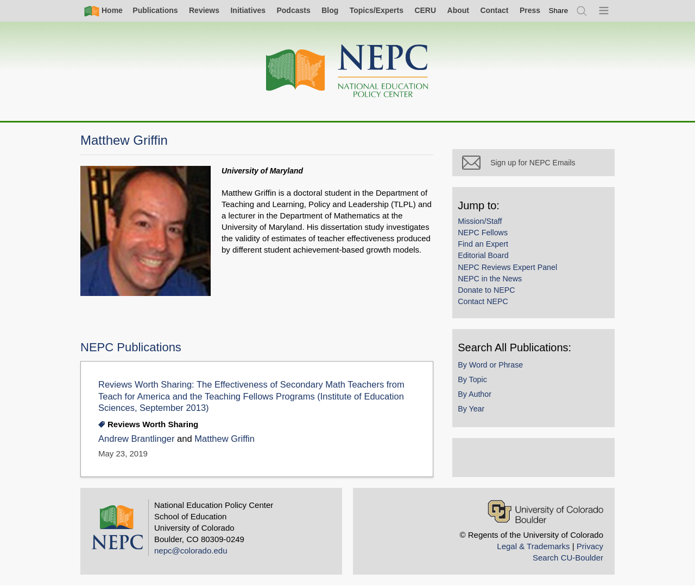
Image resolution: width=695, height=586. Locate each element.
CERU (425, 10)
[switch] (558, 11)
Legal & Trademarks (533, 546)
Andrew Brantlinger (137, 439)
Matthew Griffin (224, 439)
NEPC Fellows (488, 237)
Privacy (590, 546)
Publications (155, 10)
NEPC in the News (495, 283)
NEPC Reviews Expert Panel (512, 271)
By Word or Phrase (495, 369)
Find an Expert (488, 248)
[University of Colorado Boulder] (545, 511)
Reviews (204, 10)
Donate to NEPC (491, 294)
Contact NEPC (488, 305)
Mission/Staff (485, 225)
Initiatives (248, 10)
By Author (479, 398)
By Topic (477, 383)
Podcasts (293, 10)
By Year (476, 413)
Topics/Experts (376, 10)
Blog (329, 10)
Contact (494, 10)
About (458, 10)
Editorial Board (488, 260)
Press (530, 10)
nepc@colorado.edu (191, 550)
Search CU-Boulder (568, 557)
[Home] (347, 71)
